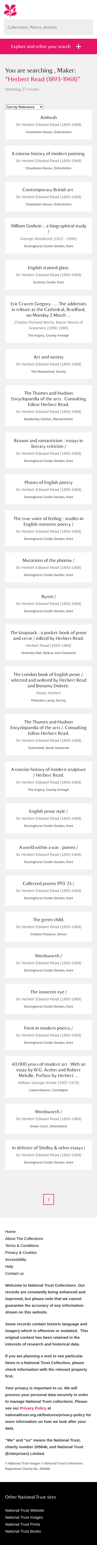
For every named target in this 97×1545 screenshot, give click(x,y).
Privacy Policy (33, 1408)
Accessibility (15, 1259)
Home (10, 1231)
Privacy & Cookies (21, 1252)
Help (9, 1266)
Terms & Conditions (22, 1245)
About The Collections (24, 1238)
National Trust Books (23, 1531)
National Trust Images (24, 1517)
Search (86, 25)
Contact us (14, 1273)
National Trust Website (24, 1510)
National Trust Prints (22, 1524)
